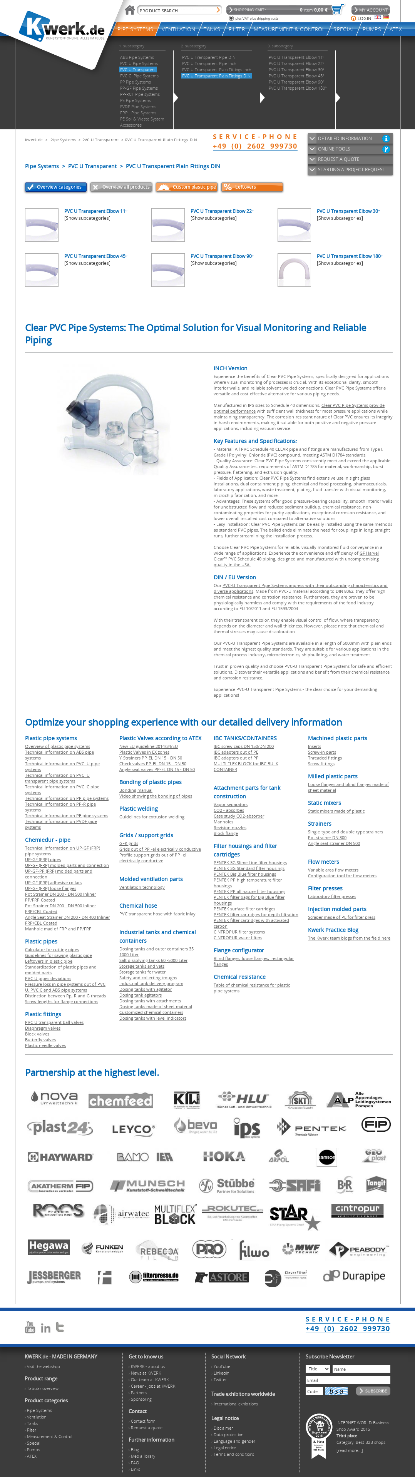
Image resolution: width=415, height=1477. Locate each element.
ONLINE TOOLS (334, 149)
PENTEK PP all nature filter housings (249, 891)
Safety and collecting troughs (148, 977)
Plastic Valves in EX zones (144, 752)
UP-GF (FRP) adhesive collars (53, 882)
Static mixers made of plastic (336, 811)
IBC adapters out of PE (236, 752)
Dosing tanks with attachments (150, 1001)
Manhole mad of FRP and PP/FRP (58, 929)
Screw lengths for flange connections (61, 1001)
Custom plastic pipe (194, 187)
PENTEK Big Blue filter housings (245, 874)
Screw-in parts (322, 752)
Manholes (223, 822)
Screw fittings (321, 763)
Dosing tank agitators (140, 995)
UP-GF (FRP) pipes (43, 859)
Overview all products (126, 187)
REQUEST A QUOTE (339, 159)
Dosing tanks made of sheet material (155, 1006)
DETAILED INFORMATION (345, 138)
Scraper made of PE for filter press (341, 917)
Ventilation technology (142, 887)
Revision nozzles (230, 827)
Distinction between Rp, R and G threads (65, 996)
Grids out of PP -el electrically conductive (160, 849)
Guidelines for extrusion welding (151, 817)
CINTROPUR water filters (238, 937)
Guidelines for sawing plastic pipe (58, 955)
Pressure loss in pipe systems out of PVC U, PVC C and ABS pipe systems (65, 987)
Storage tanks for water (142, 972)
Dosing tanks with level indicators (152, 1018)
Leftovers (245, 187)
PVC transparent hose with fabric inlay (157, 914)
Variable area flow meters (333, 870)
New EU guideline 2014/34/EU (148, 746)
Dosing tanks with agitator (145, 989)
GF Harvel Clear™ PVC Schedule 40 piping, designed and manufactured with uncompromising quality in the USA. (296, 558)
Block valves (37, 1034)
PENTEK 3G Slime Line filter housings (250, 862)
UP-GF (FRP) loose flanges (50, 888)
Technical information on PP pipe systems (67, 798)
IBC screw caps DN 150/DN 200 (244, 746)
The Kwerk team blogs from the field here (349, 938)
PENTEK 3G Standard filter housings (249, 868)
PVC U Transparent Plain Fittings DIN (161, 139)
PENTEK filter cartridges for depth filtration (256, 914)
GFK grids (128, 843)
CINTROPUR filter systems (239, 932)
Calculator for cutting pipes (52, 949)
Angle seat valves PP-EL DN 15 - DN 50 (157, 769)
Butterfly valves (40, 1039)
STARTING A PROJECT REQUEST (351, 169)
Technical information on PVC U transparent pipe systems (57, 778)
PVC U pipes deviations (48, 978)
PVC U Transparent (100, 139)
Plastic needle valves (45, 1045)
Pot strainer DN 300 (327, 837)
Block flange (226, 833)
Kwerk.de (34, 139)
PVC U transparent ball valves (54, 1022)
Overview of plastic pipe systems (57, 746)
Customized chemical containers (151, 1012)
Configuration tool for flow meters (342, 875)
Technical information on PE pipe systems (66, 815)
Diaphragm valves (42, 1028)
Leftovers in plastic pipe (48, 961)
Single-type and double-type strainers (345, 832)
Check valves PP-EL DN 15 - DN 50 (152, 763)
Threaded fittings (325, 758)
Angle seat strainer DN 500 (334, 843)
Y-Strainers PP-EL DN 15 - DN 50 (150, 758)
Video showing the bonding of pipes (155, 796)
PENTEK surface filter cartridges (244, 909)
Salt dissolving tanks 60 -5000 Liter (153, 960)
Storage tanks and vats (141, 966)
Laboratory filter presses (332, 896)
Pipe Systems (63, 139)
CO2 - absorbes (229, 810)
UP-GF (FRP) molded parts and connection (67, 865)
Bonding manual (135, 790)
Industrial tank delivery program (151, 983)
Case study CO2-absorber (239, 816)
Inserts (314, 746)
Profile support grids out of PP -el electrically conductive (152, 857)
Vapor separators (231, 804)
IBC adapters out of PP (236, 758)
